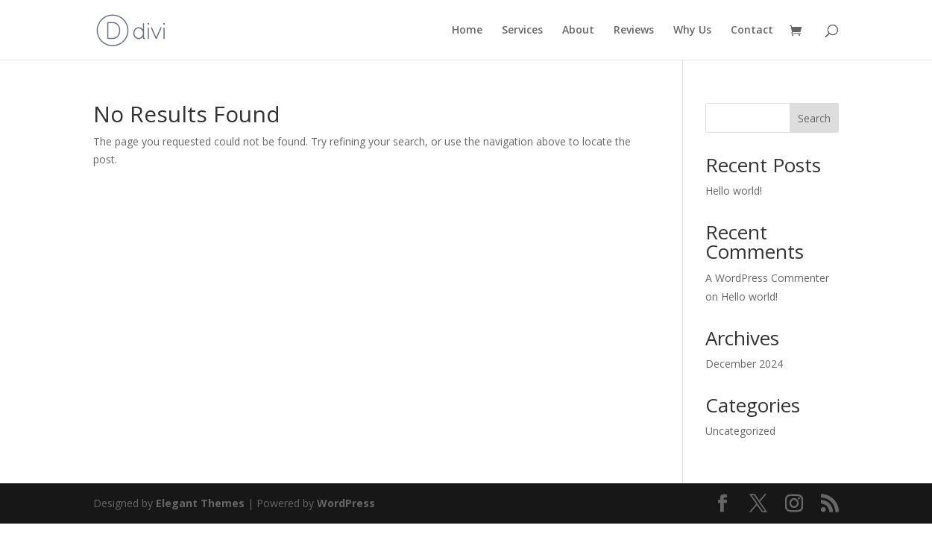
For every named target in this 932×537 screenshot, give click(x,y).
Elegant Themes (200, 503)
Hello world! (733, 190)
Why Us (692, 31)
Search (814, 118)
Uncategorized (740, 431)
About (578, 31)
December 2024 (744, 364)
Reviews (634, 31)
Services (522, 31)
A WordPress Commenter (767, 278)
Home (467, 31)
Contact (752, 31)
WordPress (346, 503)
